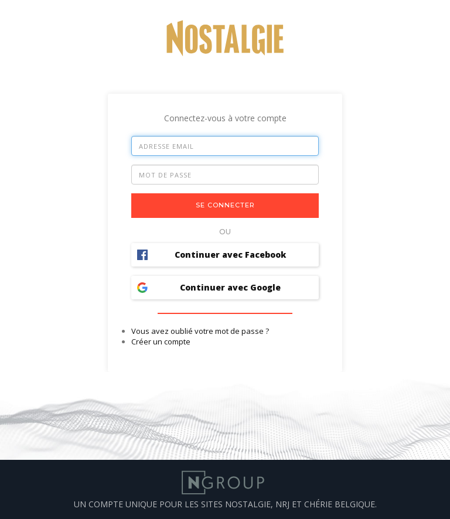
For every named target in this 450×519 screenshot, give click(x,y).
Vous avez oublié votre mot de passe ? (200, 331)
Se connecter (225, 205)
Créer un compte (160, 341)
